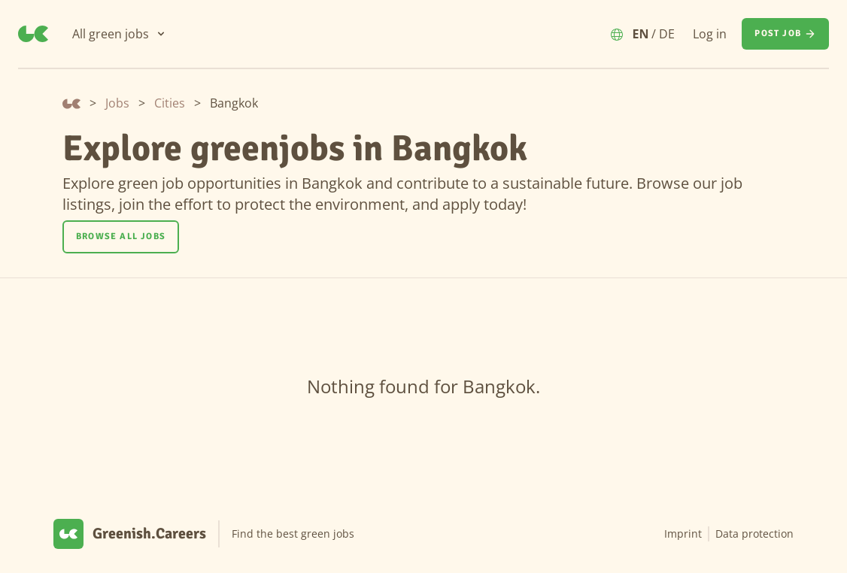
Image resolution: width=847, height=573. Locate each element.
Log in (710, 34)
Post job (785, 34)
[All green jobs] (119, 34)
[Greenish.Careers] (33, 34)
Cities (169, 103)
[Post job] (785, 34)
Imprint (683, 533)
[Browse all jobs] (120, 236)
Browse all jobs (120, 236)
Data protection (754, 533)
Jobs (117, 103)
